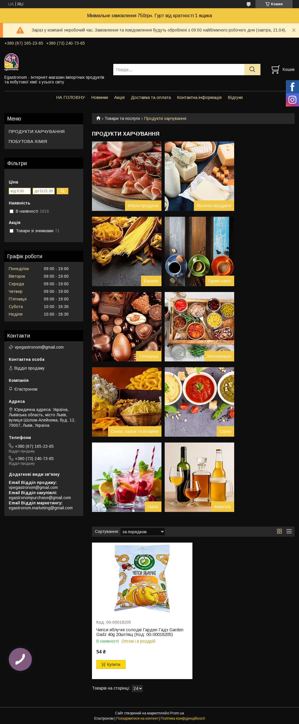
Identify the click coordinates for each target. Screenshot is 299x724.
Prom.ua (177, 713)
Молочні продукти (214, 205)
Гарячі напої (219, 281)
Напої (153, 506)
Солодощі (149, 356)
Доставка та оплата (151, 97)
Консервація (219, 356)
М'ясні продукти (143, 205)
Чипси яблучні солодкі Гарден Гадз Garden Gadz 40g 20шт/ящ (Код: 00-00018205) (139, 632)
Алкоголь (222, 506)
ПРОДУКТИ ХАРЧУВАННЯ (37, 131)
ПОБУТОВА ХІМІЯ (28, 141)
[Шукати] (252, 69)
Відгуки (235, 97)
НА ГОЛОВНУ (70, 97)
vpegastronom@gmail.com (39, 347)
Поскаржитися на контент (137, 718)
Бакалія (151, 281)
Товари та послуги (122, 118)
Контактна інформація (199, 97)
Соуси (225, 431)
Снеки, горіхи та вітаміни (135, 431)
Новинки (99, 97)
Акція (119, 97)
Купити (113, 664)
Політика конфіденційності (183, 718)
